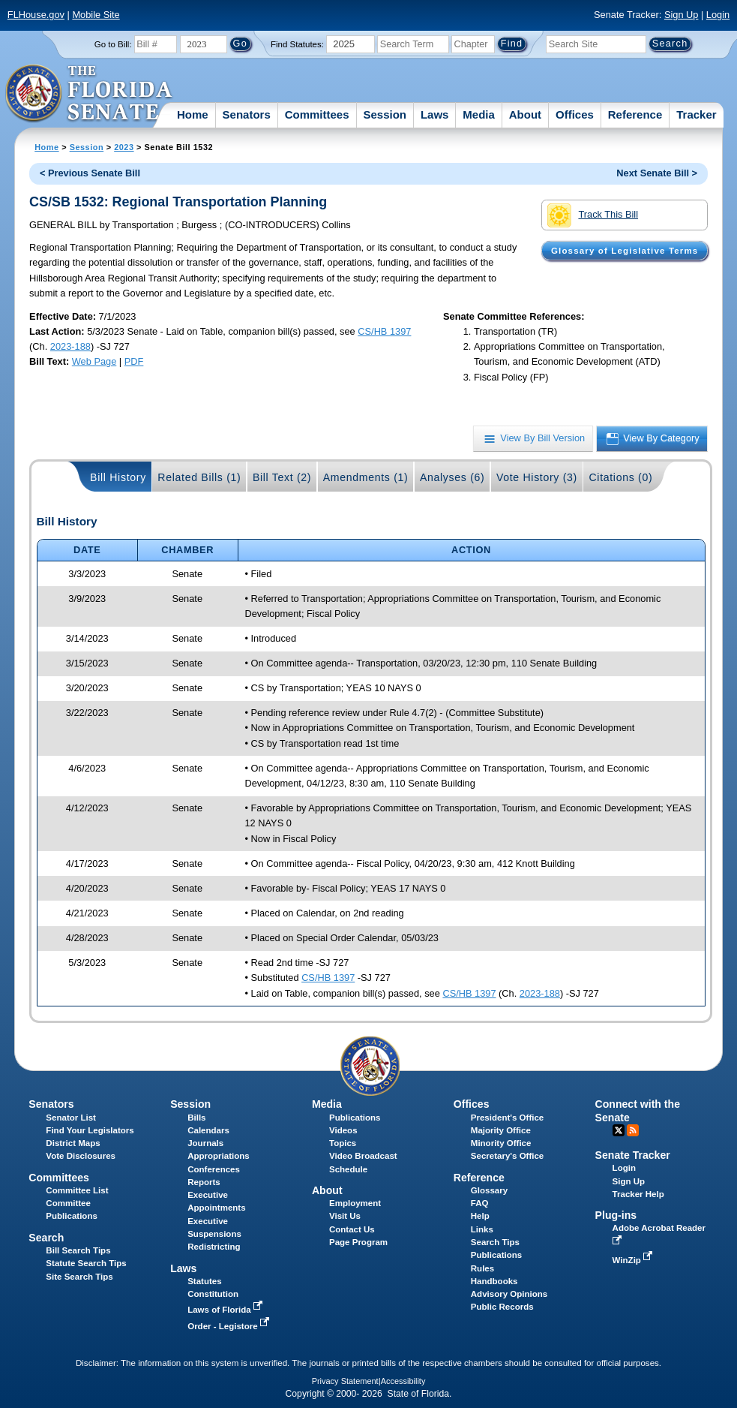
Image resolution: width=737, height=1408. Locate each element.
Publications (354, 1117)
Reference (635, 114)
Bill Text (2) (282, 477)
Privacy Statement (345, 1380)
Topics (342, 1143)
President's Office (507, 1117)
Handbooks (494, 1281)
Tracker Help (638, 1194)
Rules (482, 1268)
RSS (633, 1130)
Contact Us (352, 1229)
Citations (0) (620, 477)
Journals (205, 1143)
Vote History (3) (536, 477)
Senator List (71, 1117)
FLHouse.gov (35, 14)
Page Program (358, 1242)
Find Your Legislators (89, 1130)
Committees (317, 114)
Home (192, 114)
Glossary (489, 1190)
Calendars (208, 1130)
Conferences (213, 1169)
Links (482, 1229)
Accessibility (403, 1380)
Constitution (212, 1293)
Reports (203, 1182)
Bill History (118, 477)
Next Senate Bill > (656, 173)
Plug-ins (616, 1215)
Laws (435, 114)
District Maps (73, 1143)
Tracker (696, 114)
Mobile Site (95, 14)
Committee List (77, 1190)
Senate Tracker (632, 1155)
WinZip (634, 1260)
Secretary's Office (507, 1155)
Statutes (204, 1281)
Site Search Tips (79, 1276)
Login (718, 14)
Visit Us (345, 1215)
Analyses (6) (452, 477)
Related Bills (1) (199, 477)
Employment (355, 1203)
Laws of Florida (226, 1309)
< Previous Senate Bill (90, 173)
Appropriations (218, 1155)
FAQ (480, 1203)
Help (480, 1215)
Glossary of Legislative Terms (624, 250)
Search (46, 1238)
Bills (196, 1117)
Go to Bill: (113, 44)
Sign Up (681, 14)
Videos (343, 1130)
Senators (247, 114)
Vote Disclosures (80, 1155)
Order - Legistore (229, 1326)
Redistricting (213, 1246)
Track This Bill (592, 215)
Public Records (502, 1306)
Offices (575, 114)
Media (479, 114)
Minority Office (501, 1143)
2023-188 (70, 346)
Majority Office (501, 1130)
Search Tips (495, 1242)
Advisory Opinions (509, 1293)
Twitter (619, 1130)
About (525, 114)
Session (384, 114)
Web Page (94, 361)
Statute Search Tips (86, 1263)
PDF (134, 361)
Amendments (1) (366, 477)
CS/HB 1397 (384, 331)
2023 (123, 147)
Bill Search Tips (78, 1250)
